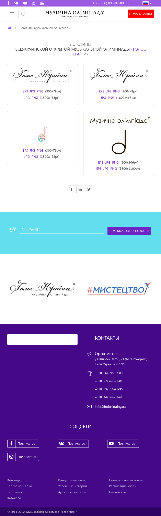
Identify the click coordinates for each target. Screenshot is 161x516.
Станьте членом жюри (126, 480)
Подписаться (22, 444)
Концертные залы (71, 480)
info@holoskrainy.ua (110, 406)
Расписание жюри (123, 486)
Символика (117, 492)
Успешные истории (72, 486)
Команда (14, 480)
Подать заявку (140, 14)
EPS (25, 91)
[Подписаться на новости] (129, 231)
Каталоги (14, 498)
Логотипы (14, 492)
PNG (40, 91)
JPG (32, 91)
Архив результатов (72, 492)
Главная (10, 28)
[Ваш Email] (62, 230)
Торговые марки (19, 486)
